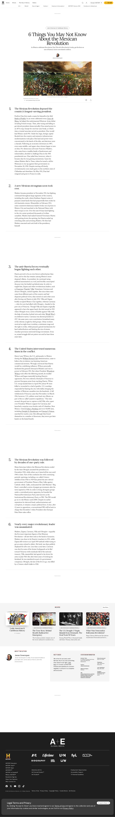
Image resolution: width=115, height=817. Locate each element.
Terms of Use (60, 806)
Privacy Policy (68, 808)
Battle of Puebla (20, 118)
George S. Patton (48, 411)
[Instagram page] (19, 786)
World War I (50, 314)
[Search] (82, 3)
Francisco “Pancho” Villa (25, 289)
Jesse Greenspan (85, 665)
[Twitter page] (11, 786)
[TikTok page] (23, 786)
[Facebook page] (7, 786)
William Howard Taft (30, 358)
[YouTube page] (15, 786)
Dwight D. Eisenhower (30, 411)
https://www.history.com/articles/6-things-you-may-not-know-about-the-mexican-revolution (87, 675)
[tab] (20, 6)
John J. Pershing (32, 408)
